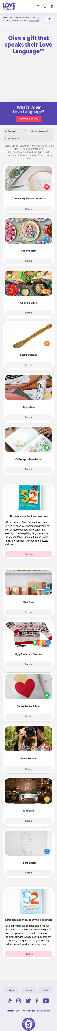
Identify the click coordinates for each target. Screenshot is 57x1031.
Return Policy (43, 1010)
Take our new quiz (28, 118)
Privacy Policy (28, 1010)
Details (28, 209)
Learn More (34, 20)
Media (29, 990)
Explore (28, 554)
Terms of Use (13, 1010)
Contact (45, 990)
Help (11, 990)
